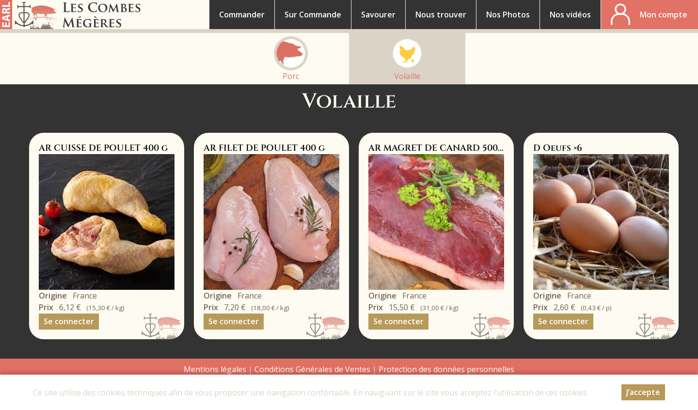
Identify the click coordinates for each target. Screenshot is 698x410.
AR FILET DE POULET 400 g (264, 148)
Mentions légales (215, 369)
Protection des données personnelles (446, 369)
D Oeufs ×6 (557, 148)
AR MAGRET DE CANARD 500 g (437, 148)
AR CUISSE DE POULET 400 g (103, 148)
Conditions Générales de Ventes (313, 369)
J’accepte (643, 394)
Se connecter (69, 321)
